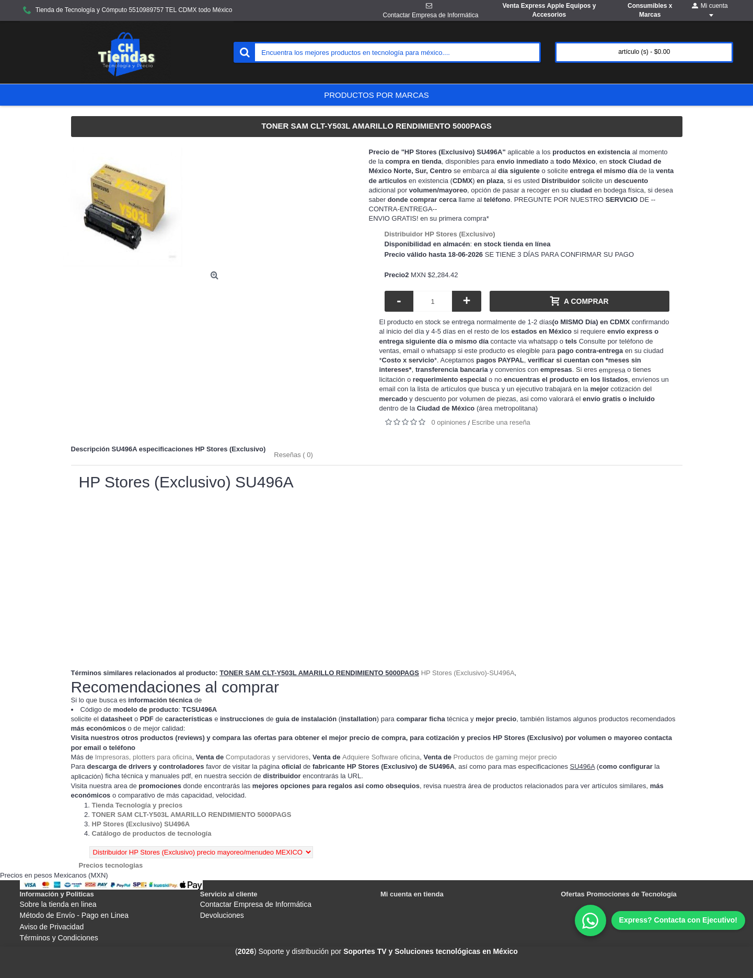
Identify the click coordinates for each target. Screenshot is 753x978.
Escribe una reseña (501, 422)
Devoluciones (222, 915)
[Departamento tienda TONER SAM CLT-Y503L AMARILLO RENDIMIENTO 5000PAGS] (192, 814)
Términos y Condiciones (59, 938)
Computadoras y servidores (267, 757)
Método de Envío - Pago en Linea (74, 915)
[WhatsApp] (660, 920)
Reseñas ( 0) (293, 455)
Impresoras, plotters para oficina (143, 757)
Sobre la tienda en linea (58, 904)
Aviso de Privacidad (52, 927)
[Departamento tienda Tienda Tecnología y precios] (137, 805)
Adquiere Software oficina (381, 757)
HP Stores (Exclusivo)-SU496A (468, 673)
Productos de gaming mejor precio (505, 757)
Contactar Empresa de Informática (255, 904)
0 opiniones (449, 422)
